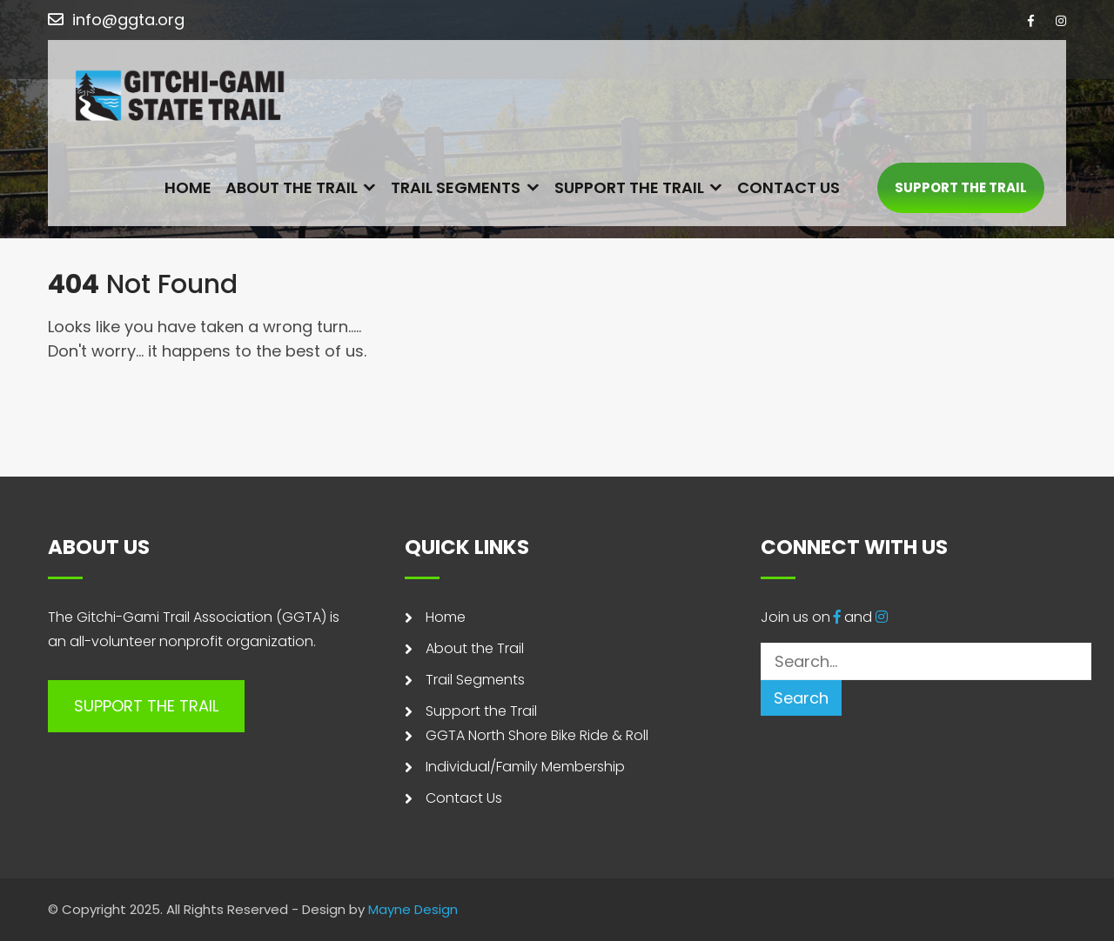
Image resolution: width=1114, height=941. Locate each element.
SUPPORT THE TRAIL (961, 188)
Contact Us (788, 188)
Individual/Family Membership (525, 767)
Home (187, 188)
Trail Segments (455, 188)
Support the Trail (629, 188)
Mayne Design (413, 909)
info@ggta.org (128, 19)
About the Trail (291, 188)
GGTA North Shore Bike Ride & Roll (537, 735)
